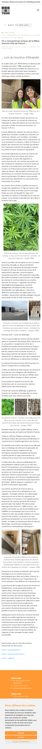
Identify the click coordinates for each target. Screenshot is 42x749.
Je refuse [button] (21, 737)
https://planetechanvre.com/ (13, 654)
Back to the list (17, 25)
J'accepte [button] (21, 733)
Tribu (5, 32)
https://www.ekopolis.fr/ (11, 650)
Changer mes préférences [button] (21, 741)
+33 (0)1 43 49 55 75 (19, 686)
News (12, 32)
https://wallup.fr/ (8, 658)
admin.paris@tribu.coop (21, 688)
